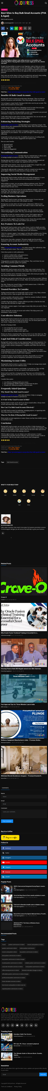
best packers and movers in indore (11, 955)
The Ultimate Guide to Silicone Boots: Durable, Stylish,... (28, 1054)
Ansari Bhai (3, 778)
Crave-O (4, 597)
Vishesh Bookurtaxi (18, 1036)
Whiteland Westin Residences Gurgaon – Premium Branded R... (21, 776)
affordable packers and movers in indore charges (15, 974)
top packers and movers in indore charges (13, 959)
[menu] (2, 3)
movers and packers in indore (35, 944)
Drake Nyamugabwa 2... (6, 671)
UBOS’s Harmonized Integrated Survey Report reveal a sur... (29, 887)
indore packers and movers (27, 948)
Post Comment (7, 821)
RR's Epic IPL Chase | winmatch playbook (26, 1044)
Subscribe (43, 1074)
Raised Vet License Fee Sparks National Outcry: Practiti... (30, 914)
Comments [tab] (5, 788)
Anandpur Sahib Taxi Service (23, 1034)
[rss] (36, 1025)
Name (3, 793)
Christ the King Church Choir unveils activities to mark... (30, 895)
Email (2, 801)
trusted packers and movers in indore (12, 963)
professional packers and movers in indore (13, 977)
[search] (46, 3)
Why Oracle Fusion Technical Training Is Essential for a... (19, 633)
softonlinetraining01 (6, 635)
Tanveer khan (17, 1057)
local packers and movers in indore (35, 966)
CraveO (3, 599)
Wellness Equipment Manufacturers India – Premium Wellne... (21, 740)
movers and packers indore (9, 952)
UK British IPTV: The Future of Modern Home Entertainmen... (27, 923)
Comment (4, 808)
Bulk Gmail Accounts (12, 462)
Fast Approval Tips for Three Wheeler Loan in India (18, 704)
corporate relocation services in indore (12, 966)
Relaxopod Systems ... (6, 742)
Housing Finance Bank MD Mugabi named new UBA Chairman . (21, 669)
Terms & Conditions (6, 1086)
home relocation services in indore (11, 981)
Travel (3, 944)
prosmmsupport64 (7, 525)
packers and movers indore (9, 948)
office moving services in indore (10, 970)
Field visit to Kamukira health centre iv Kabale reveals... (29, 904)
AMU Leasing (4, 706)
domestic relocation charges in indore (32, 970)
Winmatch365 (17, 1045)
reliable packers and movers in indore (35, 963)
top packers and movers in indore (29, 952)
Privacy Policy (18, 1086)
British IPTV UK (17, 926)
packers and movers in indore (16, 944)
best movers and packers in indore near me (13, 985)
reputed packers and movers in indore (12, 989)
